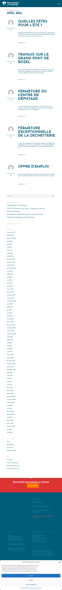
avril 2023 (9, 316)
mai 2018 (9, 429)
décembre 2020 (11, 396)
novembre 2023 (11, 295)
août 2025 (10, 241)
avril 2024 (9, 283)
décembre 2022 (11, 325)
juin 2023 (9, 310)
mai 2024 (9, 280)
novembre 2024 (11, 262)
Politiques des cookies (24, 587)
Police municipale (11, 450)
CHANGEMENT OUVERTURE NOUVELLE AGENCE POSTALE (25, 214)
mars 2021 (9, 387)
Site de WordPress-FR (13, 468)
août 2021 (9, 372)
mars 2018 (9, 432)
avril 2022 (9, 348)
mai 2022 (9, 345)
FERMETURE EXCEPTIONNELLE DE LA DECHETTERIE (36, 132)
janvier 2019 (10, 423)
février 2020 (10, 411)
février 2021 (10, 390)
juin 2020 (9, 408)
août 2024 (10, 271)
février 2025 (10, 256)
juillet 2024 (10, 274)
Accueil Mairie (10, 28)
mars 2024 (10, 286)
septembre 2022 (11, 334)
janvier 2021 (10, 393)
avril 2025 (9, 250)
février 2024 (10, 289)
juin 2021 (9, 378)
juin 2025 (9, 244)
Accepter (31, 575)
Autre (11, 30)
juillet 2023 (10, 307)
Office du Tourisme (37, 502)
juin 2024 (9, 277)
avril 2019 (9, 417)
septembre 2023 (11, 301)
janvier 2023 (10, 322)
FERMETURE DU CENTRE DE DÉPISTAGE (32, 95)
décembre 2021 (11, 360)
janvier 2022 (10, 357)
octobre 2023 (10, 298)
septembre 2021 (11, 369)
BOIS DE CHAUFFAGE (13, 211)
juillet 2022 (10, 340)
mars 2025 (10, 253)
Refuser (31, 580)
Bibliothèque (10, 444)
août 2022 (10, 337)
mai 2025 (9, 247)
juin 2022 (9, 342)
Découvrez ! (33, 485)
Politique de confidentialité (36, 587)
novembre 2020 (11, 399)
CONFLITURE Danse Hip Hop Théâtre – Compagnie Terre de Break (26, 208)
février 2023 (10, 319)
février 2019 (10, 420)
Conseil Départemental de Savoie (41, 506)
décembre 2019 (11, 414)
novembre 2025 (11, 232)
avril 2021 (9, 384)
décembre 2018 (11, 426)
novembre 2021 (11, 363)
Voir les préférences (31, 584)
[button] (59, 562)
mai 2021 (9, 381)
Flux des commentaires (13, 465)
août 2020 (10, 405)
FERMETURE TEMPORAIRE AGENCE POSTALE (20, 217)
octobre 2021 (10, 366)
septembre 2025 (11, 238)
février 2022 (10, 354)
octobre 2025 (10, 235)
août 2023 (10, 304)
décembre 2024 (11, 259)
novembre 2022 (11, 328)
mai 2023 (9, 313)
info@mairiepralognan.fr (18, 544)
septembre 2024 (11, 268)
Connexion (10, 459)
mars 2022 (10, 351)
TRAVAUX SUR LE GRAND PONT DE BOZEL (33, 58)
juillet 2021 (10, 375)
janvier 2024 (10, 292)
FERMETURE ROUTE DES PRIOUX (17, 205)
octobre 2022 (10, 331)
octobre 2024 (10, 265)
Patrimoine (10, 447)
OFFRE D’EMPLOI (33, 167)
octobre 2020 (10, 402)
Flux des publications (12, 462)
